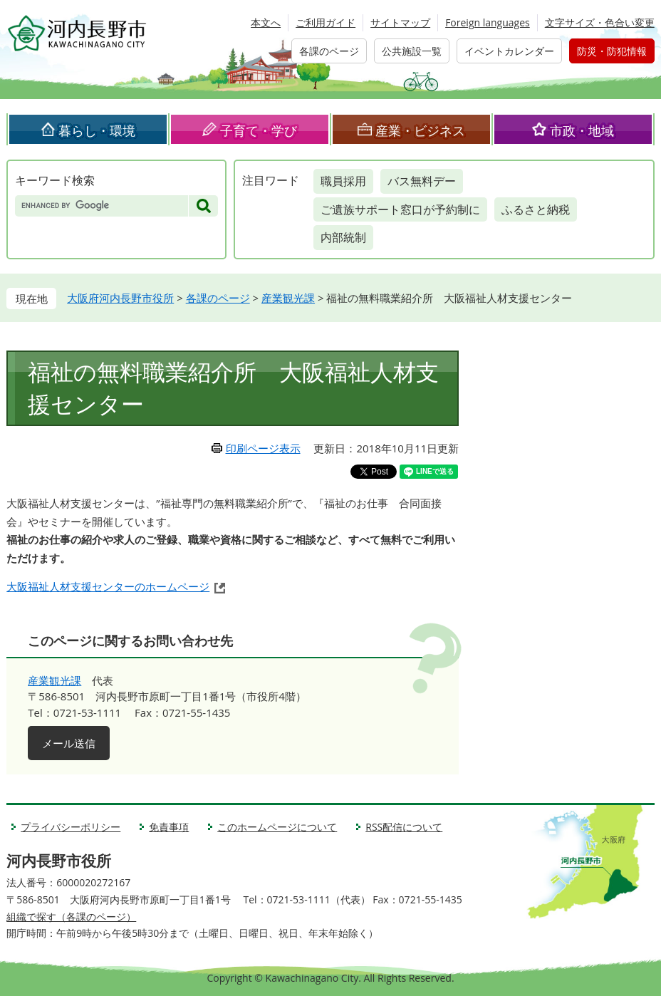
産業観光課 (288, 298)
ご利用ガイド (325, 22)
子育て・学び (258, 130)
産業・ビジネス (420, 130)
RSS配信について (403, 827)
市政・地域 (582, 130)
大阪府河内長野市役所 (120, 298)
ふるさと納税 (535, 209)
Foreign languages (487, 22)
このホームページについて (277, 827)
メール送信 (68, 743)
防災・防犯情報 (612, 51)
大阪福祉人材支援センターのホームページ (107, 586)
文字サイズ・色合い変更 (600, 22)
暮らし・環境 (96, 130)
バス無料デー (421, 181)
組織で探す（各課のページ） (71, 916)
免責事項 (169, 827)
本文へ (266, 22)
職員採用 (343, 181)
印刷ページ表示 (263, 448)
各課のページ (329, 51)
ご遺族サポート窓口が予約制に (400, 209)
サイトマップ (400, 22)
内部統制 (343, 237)
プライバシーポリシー (70, 827)
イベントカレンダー (509, 51)
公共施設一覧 (412, 51)
